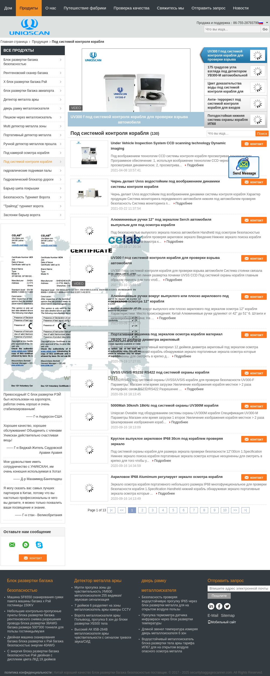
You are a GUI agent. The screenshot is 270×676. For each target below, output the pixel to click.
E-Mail (213, 615)
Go (265, 29)
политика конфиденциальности (28, 672)
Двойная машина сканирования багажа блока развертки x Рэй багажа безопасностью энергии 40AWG (35, 641)
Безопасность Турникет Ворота (26, 197)
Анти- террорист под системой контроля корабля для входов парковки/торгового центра (224, 104)
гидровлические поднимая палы (27, 170)
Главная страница (14, 42)
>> (235, 510)
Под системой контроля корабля (27, 162)
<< (122, 510)
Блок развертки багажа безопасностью (20, 62)
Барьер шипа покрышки (21, 188)
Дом (8, 8)
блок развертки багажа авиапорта (28, 91)
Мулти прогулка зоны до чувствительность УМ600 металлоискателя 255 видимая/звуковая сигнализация (98, 593)
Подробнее (195, 165)
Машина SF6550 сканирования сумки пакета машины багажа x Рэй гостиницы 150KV (35, 601)
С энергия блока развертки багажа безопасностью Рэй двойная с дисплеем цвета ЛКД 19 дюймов (33, 655)
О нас (50, 8)
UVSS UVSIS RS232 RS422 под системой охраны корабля (160, 372)
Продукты (29, 8)
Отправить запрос (208, 8)
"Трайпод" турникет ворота (23, 206)
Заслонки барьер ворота (21, 215)
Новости (240, 8)
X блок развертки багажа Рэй (25, 82)
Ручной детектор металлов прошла (29, 144)
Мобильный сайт (222, 622)
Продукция (40, 42)
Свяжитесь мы (170, 8)
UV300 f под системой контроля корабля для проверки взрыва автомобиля (225, 55)
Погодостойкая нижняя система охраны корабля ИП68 (228, 120)
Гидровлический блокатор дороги (28, 179)
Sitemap (228, 615)
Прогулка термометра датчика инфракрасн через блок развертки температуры (167, 619)
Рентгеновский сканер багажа (25, 73)
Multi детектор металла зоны (24, 126)
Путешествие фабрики (85, 8)
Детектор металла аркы (21, 99)
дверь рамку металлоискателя (26, 108)
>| (245, 510)
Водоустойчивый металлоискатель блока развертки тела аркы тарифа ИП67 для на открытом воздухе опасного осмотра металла (168, 645)
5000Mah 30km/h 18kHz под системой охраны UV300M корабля (164, 405)
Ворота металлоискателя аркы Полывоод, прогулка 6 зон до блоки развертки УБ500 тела (100, 619)
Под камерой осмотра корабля (26, 153)
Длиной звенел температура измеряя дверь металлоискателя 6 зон (170, 631)
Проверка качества (132, 8)
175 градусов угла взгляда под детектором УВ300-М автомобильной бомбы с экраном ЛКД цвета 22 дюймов (227, 71)
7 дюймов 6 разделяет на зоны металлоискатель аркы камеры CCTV (102, 607)
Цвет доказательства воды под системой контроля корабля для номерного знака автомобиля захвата (225, 87)
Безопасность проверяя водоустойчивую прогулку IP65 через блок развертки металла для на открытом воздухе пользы (169, 603)
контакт (256, 144)
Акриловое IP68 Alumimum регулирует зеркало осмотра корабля (167, 477)
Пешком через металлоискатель (27, 117)
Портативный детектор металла (27, 135)
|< (111, 510)
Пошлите (219, 596)
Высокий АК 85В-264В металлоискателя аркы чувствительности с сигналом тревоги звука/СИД (102, 635)
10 (224, 510)
